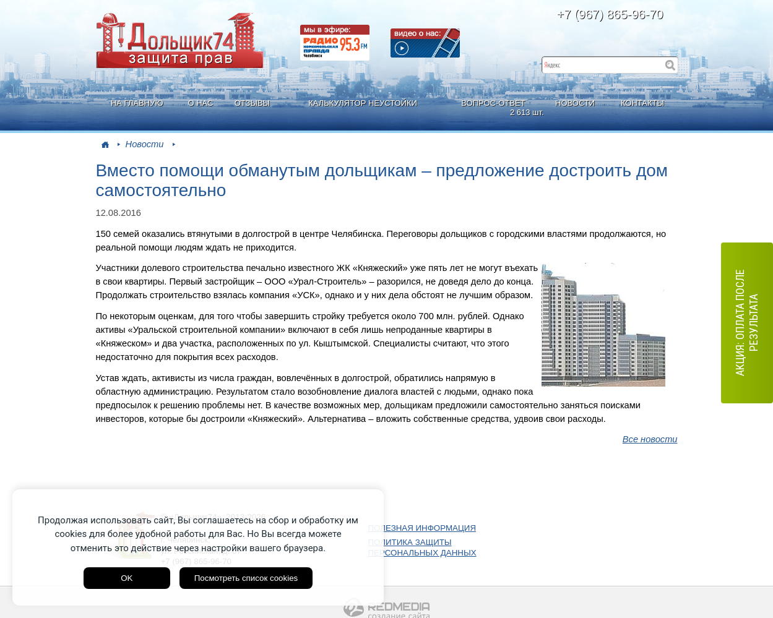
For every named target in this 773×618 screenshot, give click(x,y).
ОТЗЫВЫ (252, 103)
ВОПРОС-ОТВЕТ (494, 107)
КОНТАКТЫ (642, 103)
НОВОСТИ (575, 103)
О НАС (200, 103)
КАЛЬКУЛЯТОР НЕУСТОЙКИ (362, 103)
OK (126, 578)
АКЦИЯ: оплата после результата (746, 322)
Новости (145, 144)
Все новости (650, 439)
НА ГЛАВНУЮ (137, 103)
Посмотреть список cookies (246, 578)
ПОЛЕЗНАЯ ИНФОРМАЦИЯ (422, 528)
